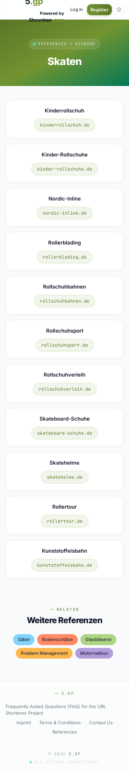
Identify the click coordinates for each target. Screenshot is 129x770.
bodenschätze (57, 639)
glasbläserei (98, 639)
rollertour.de (65, 521)
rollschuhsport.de (64, 345)
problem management (44, 653)
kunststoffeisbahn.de (64, 565)
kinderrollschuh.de (64, 125)
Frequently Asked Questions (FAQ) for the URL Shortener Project (56, 710)
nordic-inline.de (65, 213)
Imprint (24, 722)
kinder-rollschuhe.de (64, 169)
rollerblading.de (65, 257)
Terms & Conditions (60, 722)
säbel (24, 639)
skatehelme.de (65, 477)
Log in (76, 9)
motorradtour (94, 653)
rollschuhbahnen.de (64, 301)
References (64, 732)
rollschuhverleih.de (65, 389)
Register (99, 9)
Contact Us (101, 722)
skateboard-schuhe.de (64, 433)
